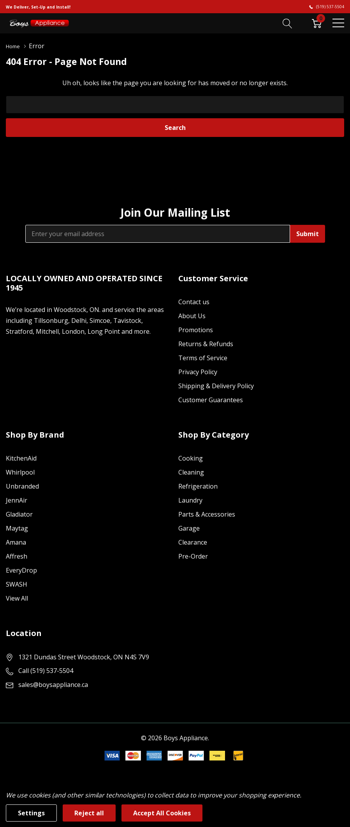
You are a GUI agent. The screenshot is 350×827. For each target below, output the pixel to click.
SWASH (16, 584)
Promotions (195, 329)
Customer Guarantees (210, 399)
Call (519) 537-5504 (45, 670)
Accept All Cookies (162, 813)
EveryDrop (21, 570)
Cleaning (191, 472)
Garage (189, 528)
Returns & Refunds (205, 343)
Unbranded (22, 486)
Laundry (190, 500)
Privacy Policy (197, 371)
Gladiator (19, 514)
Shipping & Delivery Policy (216, 385)
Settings (31, 813)
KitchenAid (21, 458)
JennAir (16, 500)
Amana (16, 542)
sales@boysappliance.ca (53, 684)
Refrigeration (198, 486)
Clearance (192, 542)
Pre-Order (193, 556)
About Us (192, 315)
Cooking (190, 458)
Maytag (17, 528)
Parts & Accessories (206, 514)
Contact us (193, 301)
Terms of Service (202, 357)
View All (17, 598)
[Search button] (287, 23)
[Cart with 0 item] (317, 23)
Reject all (89, 813)
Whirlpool (20, 472)
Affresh (16, 556)
